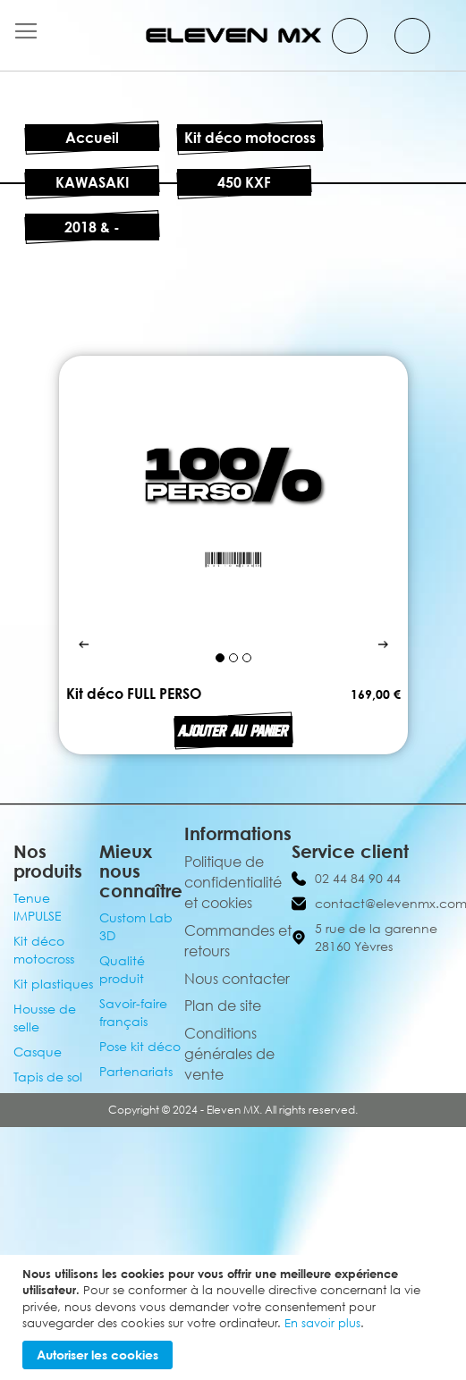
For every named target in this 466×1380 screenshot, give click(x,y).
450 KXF (244, 182)
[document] (235, 1317)
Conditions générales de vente (229, 1053)
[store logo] (233, 35)
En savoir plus (322, 1323)
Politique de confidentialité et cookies (233, 882)
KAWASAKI (92, 182)
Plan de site (222, 1005)
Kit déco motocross (250, 138)
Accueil (92, 138)
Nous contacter (237, 979)
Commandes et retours (238, 940)
